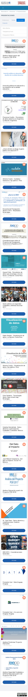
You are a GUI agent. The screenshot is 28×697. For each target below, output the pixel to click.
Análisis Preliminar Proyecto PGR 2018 (12, 643)
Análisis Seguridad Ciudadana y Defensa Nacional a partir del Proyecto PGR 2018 (13, 673)
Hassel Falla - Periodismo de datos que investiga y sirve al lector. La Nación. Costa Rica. (13, 273)
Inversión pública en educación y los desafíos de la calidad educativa (14, 87)
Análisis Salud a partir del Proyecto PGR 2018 (11, 56)
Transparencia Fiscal (8, 31)
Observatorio (4, 11)
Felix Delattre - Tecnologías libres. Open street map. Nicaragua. (12, 397)
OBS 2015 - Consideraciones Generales (12, 553)
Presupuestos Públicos (8, 35)
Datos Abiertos (6, 28)
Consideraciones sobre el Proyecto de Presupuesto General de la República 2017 (12, 242)
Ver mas (14, 64)
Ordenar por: (5, 20)
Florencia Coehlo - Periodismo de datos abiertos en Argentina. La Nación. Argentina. (13, 118)
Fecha (13, 20)
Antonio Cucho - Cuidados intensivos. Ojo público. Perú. (12, 179)
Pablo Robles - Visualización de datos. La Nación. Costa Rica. (13, 336)
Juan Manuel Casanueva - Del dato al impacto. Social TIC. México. (12, 460)
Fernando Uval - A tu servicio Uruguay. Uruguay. (12, 613)
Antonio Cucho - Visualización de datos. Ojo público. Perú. (14, 366)
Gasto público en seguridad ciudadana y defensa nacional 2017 (12, 305)
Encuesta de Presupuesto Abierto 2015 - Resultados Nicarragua (12, 210)
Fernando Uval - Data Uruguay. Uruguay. (13, 583)
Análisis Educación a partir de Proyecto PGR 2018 (13, 491)
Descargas (21, 20)
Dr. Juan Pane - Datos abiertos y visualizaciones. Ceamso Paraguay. (13, 522)
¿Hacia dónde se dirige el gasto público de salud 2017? (13, 149)
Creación (5, 23)
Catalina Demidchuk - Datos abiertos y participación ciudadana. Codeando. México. (13, 428)
